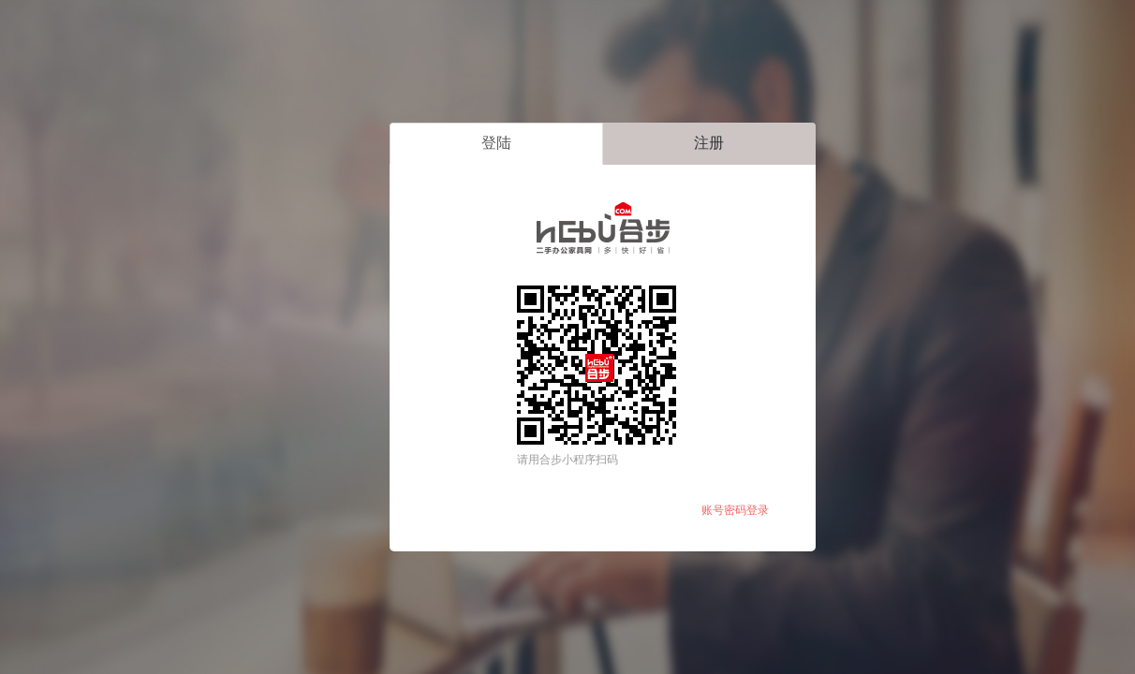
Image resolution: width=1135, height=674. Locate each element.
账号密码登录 (735, 510)
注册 (709, 143)
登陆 (496, 143)
